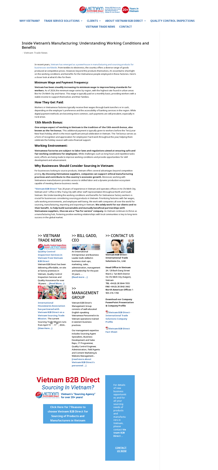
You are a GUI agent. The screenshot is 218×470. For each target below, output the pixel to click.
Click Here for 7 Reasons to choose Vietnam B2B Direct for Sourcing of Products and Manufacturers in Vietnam (68, 413)
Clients (92, 21)
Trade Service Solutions (61, 21)
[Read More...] (56, 283)
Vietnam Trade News (100, 27)
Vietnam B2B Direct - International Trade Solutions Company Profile (118, 317)
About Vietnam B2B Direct (124, 21)
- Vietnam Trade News (34, 52)
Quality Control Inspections (172, 21)
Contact (125, 27)
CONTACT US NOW (121, 449)
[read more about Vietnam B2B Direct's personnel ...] (83, 362)
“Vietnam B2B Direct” (46, 188)
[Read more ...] (80, 277)
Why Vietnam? (30, 21)
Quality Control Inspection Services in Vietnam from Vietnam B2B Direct (50, 256)
